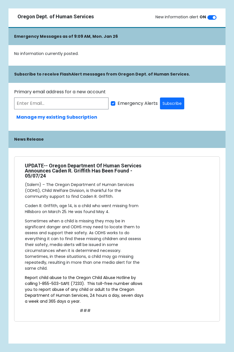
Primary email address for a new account (60, 91)
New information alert (180, 17)
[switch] (211, 17)
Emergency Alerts (138, 103)
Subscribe (172, 103)
